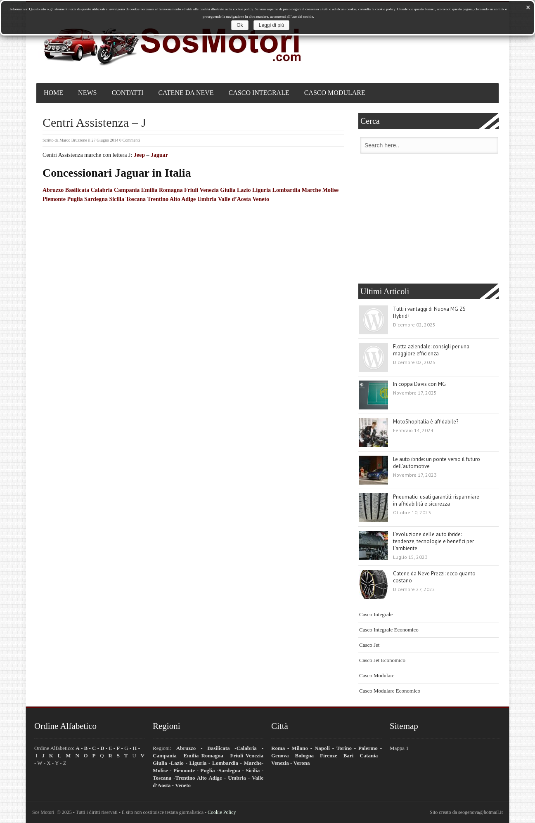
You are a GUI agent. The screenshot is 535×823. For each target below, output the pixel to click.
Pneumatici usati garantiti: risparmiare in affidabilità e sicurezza (436, 500)
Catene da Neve (185, 92)
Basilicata (77, 190)
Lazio (244, 190)
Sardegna (96, 199)
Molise (330, 190)
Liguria (261, 190)
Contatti (127, 92)
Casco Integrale (259, 92)
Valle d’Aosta (234, 199)
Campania (127, 190)
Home (53, 92)
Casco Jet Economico (382, 660)
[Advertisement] (428, 219)
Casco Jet (369, 645)
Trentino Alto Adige (171, 199)
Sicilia (116, 199)
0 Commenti (129, 140)
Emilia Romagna (162, 190)
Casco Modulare (334, 92)
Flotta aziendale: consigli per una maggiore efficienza (431, 350)
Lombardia (286, 190)
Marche (311, 190)
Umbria (207, 199)
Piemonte (54, 199)
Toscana (135, 199)
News (87, 92)
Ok (240, 25)
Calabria (102, 190)
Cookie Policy (222, 812)
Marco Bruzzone (73, 140)
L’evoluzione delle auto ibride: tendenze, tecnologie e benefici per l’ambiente (433, 541)
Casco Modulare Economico (389, 691)
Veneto (260, 199)
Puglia (75, 199)
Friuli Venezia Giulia (209, 190)
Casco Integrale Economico (389, 630)
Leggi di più (271, 25)
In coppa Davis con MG (419, 384)
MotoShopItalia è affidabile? (425, 421)
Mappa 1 (399, 748)
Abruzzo (53, 190)
